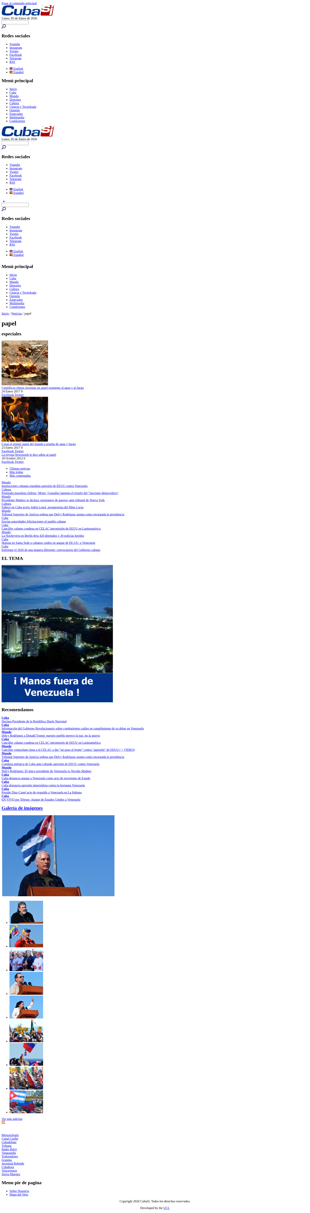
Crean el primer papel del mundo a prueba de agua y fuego (39, 444)
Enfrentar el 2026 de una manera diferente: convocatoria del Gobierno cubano (51, 550)
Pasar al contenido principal (19, 3)
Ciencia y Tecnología (22, 106)
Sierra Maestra (11, 1174)
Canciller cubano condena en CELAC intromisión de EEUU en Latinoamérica (51, 528)
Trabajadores (10, 1156)
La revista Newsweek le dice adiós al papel (29, 454)
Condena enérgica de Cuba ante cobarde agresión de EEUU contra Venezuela (50, 764)
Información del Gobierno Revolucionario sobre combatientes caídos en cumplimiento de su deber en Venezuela (73, 728)
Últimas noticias (19, 468)
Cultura (14, 103)
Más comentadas (20, 475)
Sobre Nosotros (19, 1191)
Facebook (15, 54)
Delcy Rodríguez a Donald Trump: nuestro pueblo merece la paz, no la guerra (51, 735)
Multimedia (16, 117)
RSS (12, 62)
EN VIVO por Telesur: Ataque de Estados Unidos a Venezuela (41, 799)
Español (16, 72)
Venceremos (9, 1170)
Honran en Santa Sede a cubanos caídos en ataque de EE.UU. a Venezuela (48, 542)
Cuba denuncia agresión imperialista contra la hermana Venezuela (43, 785)
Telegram (15, 58)
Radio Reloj (9, 1149)
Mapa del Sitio (18, 1194)
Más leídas (16, 472)
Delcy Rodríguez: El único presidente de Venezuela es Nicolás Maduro (46, 771)
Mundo (14, 96)
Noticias (16, 313)
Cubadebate (9, 1142)
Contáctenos (17, 121)
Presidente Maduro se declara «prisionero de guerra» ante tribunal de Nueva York (53, 500)
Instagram (15, 47)
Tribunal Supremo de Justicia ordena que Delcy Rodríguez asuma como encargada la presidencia (63, 514)
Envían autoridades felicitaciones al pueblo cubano (34, 521)
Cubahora (8, 1167)
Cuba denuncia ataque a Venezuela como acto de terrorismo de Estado (46, 778)
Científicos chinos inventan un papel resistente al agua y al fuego (43, 387)
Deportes (15, 99)
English (16, 68)
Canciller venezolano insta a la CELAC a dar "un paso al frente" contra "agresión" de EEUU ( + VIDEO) (68, 749)
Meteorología (10, 1135)
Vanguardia (9, 1153)
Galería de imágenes (22, 808)
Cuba (12, 92)
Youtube (14, 44)
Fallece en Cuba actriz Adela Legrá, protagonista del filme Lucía (42, 507)
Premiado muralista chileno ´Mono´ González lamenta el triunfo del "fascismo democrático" (60, 493)
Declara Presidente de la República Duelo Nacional (34, 721)
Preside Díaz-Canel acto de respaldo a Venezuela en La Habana (42, 792)
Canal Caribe (10, 1138)
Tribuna (6, 1145)
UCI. (167, 1208)
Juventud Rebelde (13, 1163)
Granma (7, 1160)
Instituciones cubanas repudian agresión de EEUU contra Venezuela (45, 486)
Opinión (14, 110)
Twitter (14, 51)
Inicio (13, 89)
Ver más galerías (12, 1119)
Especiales (16, 114)
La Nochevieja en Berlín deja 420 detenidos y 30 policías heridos (43, 535)
